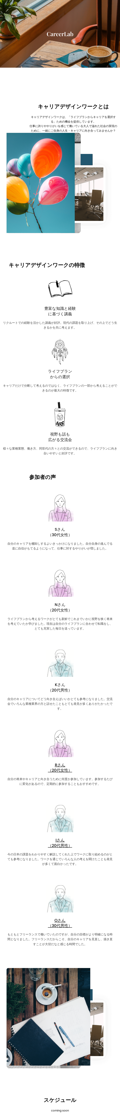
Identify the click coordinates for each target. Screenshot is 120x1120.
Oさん (60, 920)
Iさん (60, 840)
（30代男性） (60, 925)
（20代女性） (60, 770)
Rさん (60, 765)
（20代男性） (60, 845)
